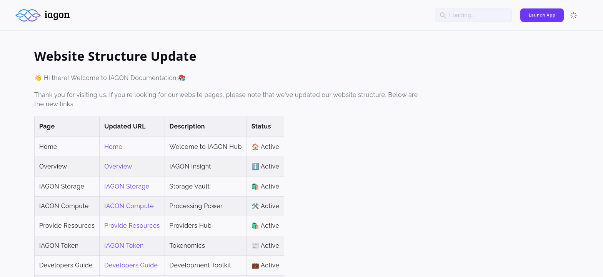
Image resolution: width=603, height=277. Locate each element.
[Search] (473, 15)
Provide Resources (132, 225)
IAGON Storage (126, 186)
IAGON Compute (129, 206)
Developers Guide (131, 265)
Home (113, 146)
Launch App (542, 15)
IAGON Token (123, 245)
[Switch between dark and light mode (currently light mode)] (574, 15)
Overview (118, 166)
